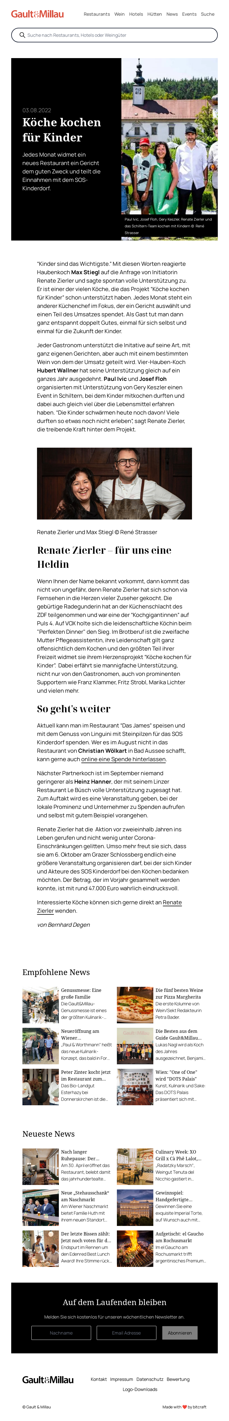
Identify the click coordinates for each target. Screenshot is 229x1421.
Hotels (136, 14)
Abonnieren (180, 1333)
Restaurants (97, 14)
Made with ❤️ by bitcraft (185, 1406)
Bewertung (178, 1379)
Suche (207, 14)
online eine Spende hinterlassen (123, 759)
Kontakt (99, 1379)
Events (189, 14)
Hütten (154, 14)
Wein (119, 14)
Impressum (121, 1379)
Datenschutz (150, 1379)
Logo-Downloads (140, 1389)
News (172, 14)
